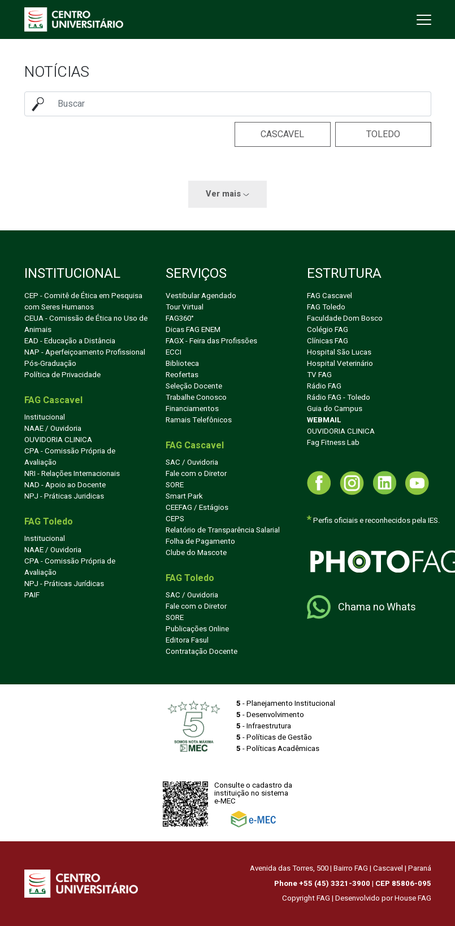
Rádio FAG (324, 386)
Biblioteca (182, 363)
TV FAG (319, 375)
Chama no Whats (361, 607)
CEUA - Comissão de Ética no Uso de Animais (86, 324)
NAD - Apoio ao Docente (65, 485)
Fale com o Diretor (196, 473)
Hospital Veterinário (340, 363)
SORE (175, 485)
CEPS (175, 519)
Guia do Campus (334, 408)
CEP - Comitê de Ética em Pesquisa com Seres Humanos (83, 301)
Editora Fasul (187, 640)
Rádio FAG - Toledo (338, 397)
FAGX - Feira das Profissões (211, 341)
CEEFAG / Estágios (197, 507)
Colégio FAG (327, 329)
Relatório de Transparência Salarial (223, 530)
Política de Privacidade (62, 375)
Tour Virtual (184, 307)
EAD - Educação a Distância (69, 341)
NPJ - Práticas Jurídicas (64, 583)
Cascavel (282, 134)
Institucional (44, 417)
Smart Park (184, 496)
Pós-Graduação (50, 363)
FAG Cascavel (329, 296)
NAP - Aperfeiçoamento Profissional (84, 352)
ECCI (173, 352)
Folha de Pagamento (200, 541)
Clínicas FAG (327, 341)
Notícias (56, 72)
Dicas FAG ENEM (193, 329)
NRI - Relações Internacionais (72, 473)
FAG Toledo (326, 307)
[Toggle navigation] (422, 20)
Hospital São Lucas (339, 352)
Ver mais (227, 194)
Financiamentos (192, 408)
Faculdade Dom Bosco (345, 318)
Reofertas (182, 375)
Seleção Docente (194, 386)
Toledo (383, 134)
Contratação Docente (201, 651)
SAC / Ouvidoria (192, 462)
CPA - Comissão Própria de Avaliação (69, 456)
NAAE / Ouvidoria (52, 428)
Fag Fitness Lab (333, 442)
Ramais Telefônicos (199, 420)
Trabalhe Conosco (196, 397)
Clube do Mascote (196, 552)
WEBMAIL (324, 420)
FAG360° (180, 318)
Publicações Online (197, 629)
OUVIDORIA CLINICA (58, 439)
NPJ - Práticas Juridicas (64, 496)
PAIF (32, 595)
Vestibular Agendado (201, 296)
